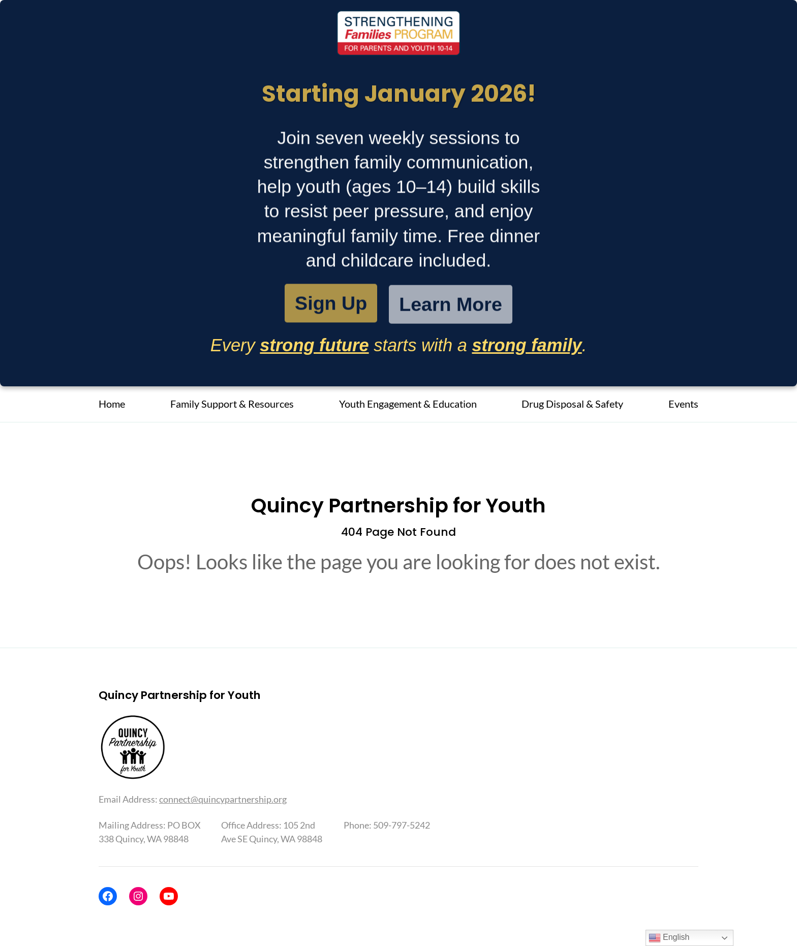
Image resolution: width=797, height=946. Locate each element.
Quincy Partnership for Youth (398, 505)
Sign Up (331, 304)
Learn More (450, 306)
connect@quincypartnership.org (223, 799)
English (669, 938)
